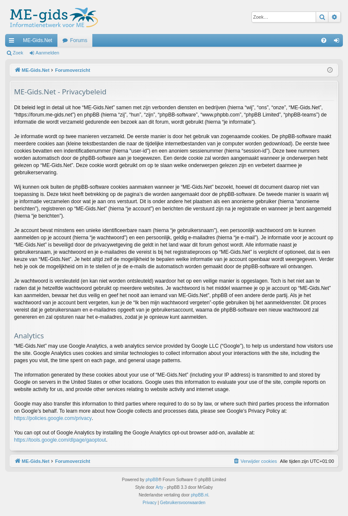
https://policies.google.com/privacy (53, 418)
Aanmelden (48, 52)
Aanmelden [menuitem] (338, 42)
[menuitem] (323, 40)
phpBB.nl (199, 495)
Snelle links (13, 42)
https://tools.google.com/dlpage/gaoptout (60, 440)
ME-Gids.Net (37, 40)
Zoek (18, 52)
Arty (159, 487)
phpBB (151, 479)
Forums (79, 40)
